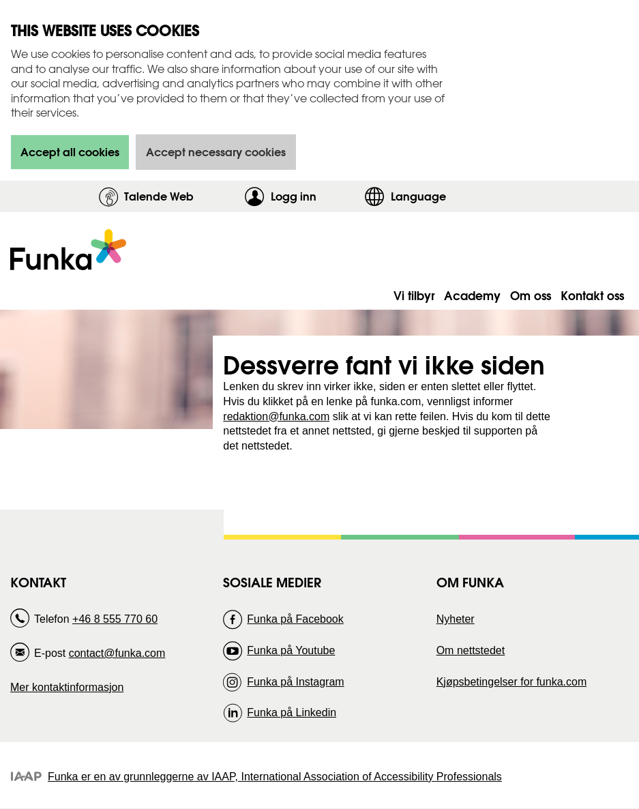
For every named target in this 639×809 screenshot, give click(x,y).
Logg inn (314, 196)
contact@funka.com (117, 653)
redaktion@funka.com (276, 416)
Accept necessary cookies (216, 152)
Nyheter (455, 619)
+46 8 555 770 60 (115, 619)
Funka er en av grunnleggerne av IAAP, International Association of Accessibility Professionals (275, 776)
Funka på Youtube (291, 650)
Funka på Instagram (295, 682)
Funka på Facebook (295, 619)
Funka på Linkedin (291, 712)
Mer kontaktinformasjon (66, 687)
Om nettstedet (470, 650)
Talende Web (159, 196)
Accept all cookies (69, 152)
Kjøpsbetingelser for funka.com (511, 682)
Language (418, 196)
